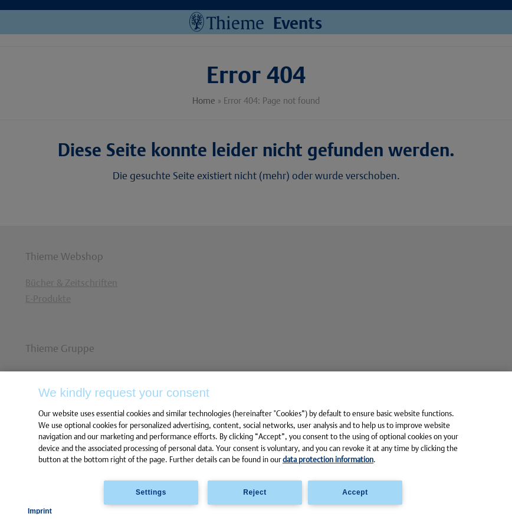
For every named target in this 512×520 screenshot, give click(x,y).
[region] (256, 445)
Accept (355, 492)
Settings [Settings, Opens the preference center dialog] (151, 492)
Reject (255, 492)
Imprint (40, 511)
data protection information (328, 459)
